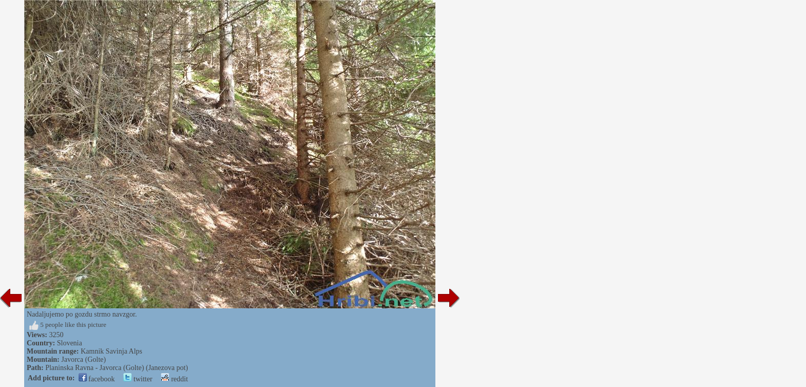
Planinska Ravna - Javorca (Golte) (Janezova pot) (116, 368)
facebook (97, 379)
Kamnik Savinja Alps (111, 351)
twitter (137, 379)
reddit (174, 379)
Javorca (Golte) (83, 359)
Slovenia (69, 343)
